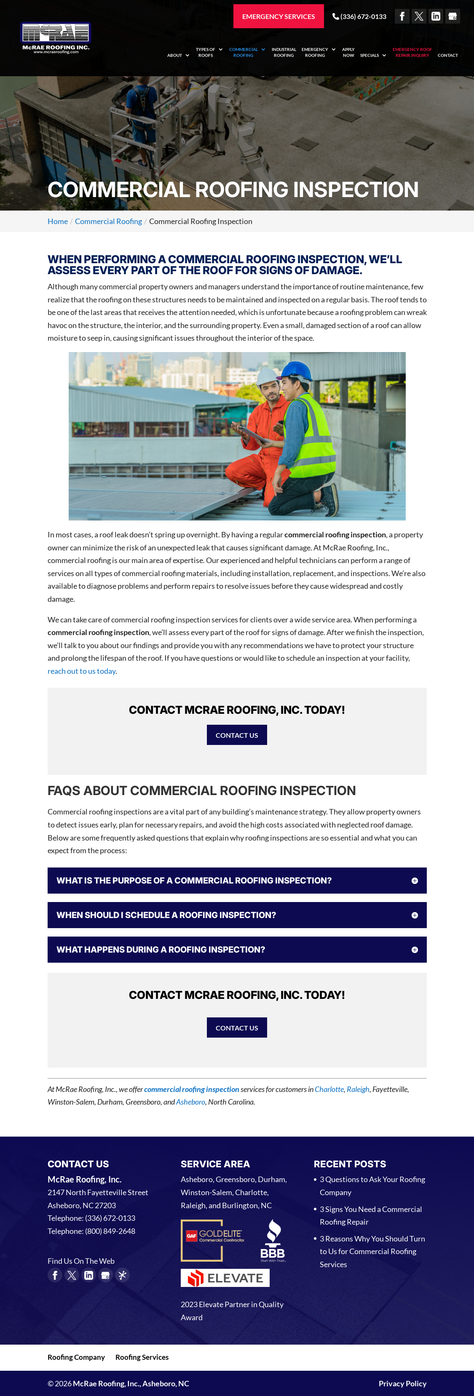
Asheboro (190, 1101)
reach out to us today (81, 670)
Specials (369, 55)
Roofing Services (142, 1357)
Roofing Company (76, 1357)
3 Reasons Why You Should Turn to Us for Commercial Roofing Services (372, 1251)
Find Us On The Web (81, 1260)
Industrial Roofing (284, 52)
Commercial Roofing (243, 52)
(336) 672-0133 (359, 16)
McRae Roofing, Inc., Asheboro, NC (131, 1383)
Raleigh (358, 1089)
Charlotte (329, 1089)
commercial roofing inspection (191, 1089)
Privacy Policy (403, 1383)
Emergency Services (278, 16)
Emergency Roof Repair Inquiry (412, 52)
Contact (448, 55)
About (174, 55)
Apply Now (348, 52)
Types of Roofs (205, 52)
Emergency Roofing (315, 52)
